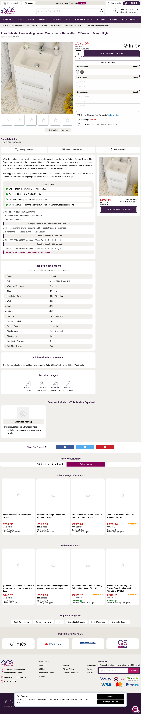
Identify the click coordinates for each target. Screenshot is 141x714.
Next (70, 78)
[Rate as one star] (53, 464)
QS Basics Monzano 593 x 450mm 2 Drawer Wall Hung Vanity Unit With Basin (18, 588)
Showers (43, 19)
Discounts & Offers (46, 673)
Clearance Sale (11, 3)
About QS (42, 665)
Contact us (91, 665)
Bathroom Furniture (83, 19)
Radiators (101, 19)
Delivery (66, 665)
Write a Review (86, 464)
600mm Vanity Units (76, 365)
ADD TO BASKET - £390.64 (111, 53)
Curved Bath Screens (76, 622)
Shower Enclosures (119, 622)
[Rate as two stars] (54, 464)
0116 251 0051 (8, 681)
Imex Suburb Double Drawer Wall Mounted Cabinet (121, 516)
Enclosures (56, 19)
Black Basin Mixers (21, 622)
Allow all (111, 696)
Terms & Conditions (71, 673)
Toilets (21, 19)
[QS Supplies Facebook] (5, 701)
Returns (90, 673)
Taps (68, 19)
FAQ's (89, 669)
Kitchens (113, 19)
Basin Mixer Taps (98, 622)
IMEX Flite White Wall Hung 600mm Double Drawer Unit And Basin (52, 587)
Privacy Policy (68, 669)
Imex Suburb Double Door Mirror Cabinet (17, 516)
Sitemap (42, 676)
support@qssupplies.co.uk (13, 677)
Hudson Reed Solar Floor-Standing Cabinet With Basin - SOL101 (87, 586)
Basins (31, 19)
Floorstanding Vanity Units (39, 365)
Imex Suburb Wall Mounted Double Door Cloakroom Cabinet (87, 516)
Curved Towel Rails (43, 622)
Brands (28, 3)
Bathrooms (8, 19)
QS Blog (42, 669)
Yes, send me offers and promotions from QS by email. (120, 665)
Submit (133, 671)
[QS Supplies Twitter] (11, 701)
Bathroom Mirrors (130, 19)
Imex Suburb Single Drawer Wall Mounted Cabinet (51, 516)
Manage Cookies (110, 702)
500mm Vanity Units (59, 365)
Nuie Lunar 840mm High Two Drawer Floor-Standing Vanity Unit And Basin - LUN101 (121, 588)
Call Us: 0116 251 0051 (129, 10)
